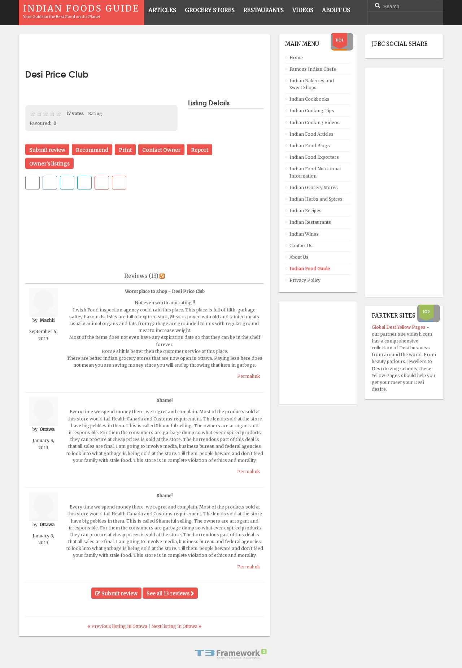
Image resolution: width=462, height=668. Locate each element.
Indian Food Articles (311, 134)
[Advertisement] (144, 51)
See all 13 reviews (170, 593)
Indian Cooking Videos (314, 122)
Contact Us (301, 245)
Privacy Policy (305, 280)
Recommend (92, 150)
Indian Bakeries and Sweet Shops (311, 84)
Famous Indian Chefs (312, 69)
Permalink (248, 376)
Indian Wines (304, 234)
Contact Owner (161, 150)
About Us (299, 257)
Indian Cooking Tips (311, 110)
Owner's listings (49, 163)
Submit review (47, 150)
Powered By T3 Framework (231, 654)
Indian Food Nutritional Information (315, 172)
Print (125, 150)
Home (296, 57)
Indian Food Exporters (314, 157)
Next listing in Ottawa (176, 626)
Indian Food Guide (309, 268)
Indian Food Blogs (309, 145)
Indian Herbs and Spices (316, 199)
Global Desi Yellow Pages (399, 327)
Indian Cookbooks (309, 99)
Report (199, 150)
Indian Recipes (305, 210)
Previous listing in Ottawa (117, 626)
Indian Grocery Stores (313, 187)
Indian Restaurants (310, 222)
